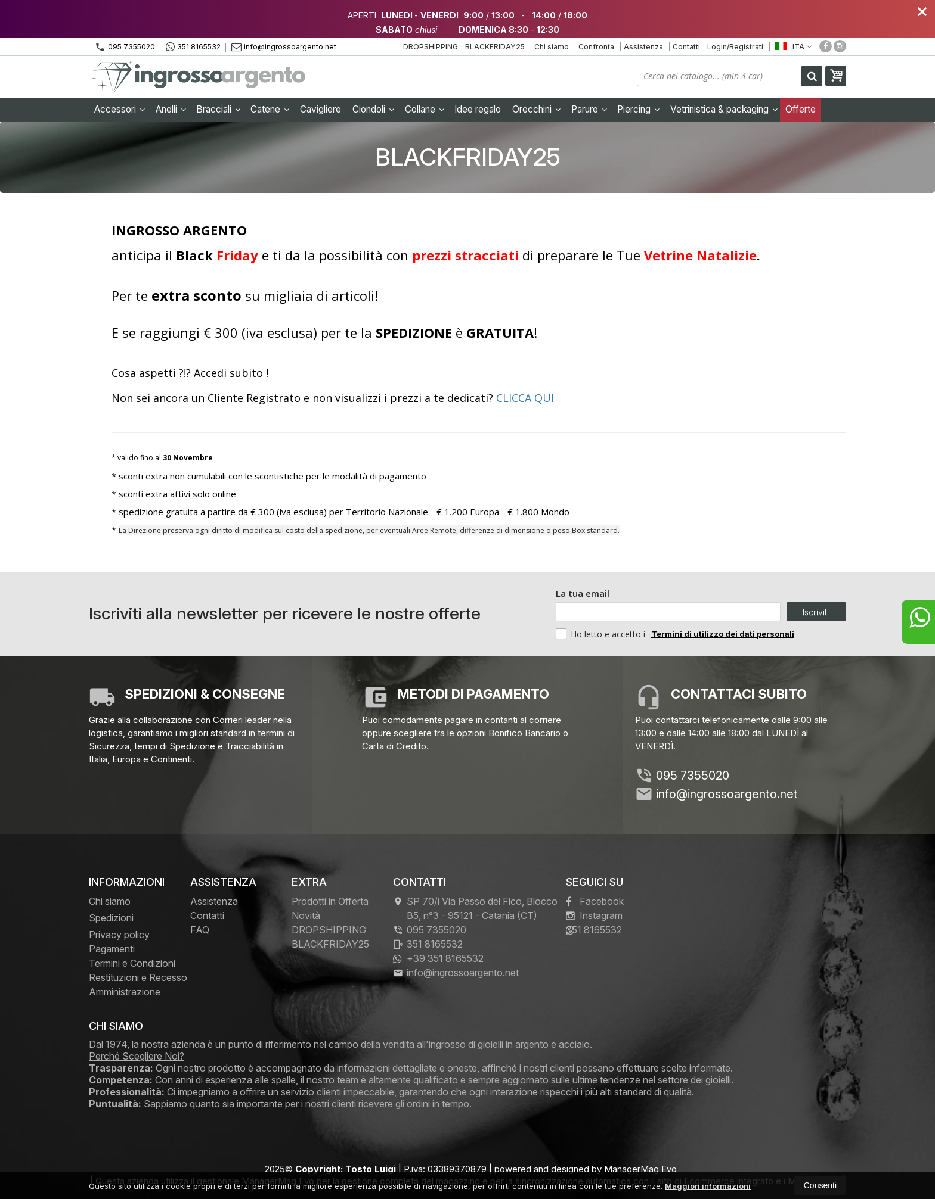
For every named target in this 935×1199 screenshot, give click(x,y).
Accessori (119, 109)
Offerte (800, 109)
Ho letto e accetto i (602, 634)
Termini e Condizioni (132, 963)
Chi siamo (551, 46)
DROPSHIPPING (430, 46)
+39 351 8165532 (438, 958)
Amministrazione (124, 992)
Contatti (686, 46)
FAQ (199, 930)
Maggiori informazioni (708, 1186)
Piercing (638, 109)
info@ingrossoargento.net (283, 47)
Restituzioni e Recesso (138, 977)
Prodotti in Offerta (330, 901)
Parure (589, 109)
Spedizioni (111, 918)
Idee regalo (477, 109)
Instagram (594, 915)
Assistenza (643, 46)
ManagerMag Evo (640, 1169)
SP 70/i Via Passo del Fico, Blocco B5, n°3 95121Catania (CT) (475, 908)
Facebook (595, 901)
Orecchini (536, 109)
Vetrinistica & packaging (724, 109)
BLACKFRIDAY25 (495, 46)
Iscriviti (816, 612)
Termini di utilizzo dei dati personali (722, 634)
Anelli (171, 109)
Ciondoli (373, 109)
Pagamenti (112, 949)
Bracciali (218, 109)
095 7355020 (125, 47)
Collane (424, 109)
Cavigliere (320, 109)
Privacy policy (119, 934)
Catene (269, 109)
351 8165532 (193, 47)
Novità (306, 915)
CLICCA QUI (525, 398)
